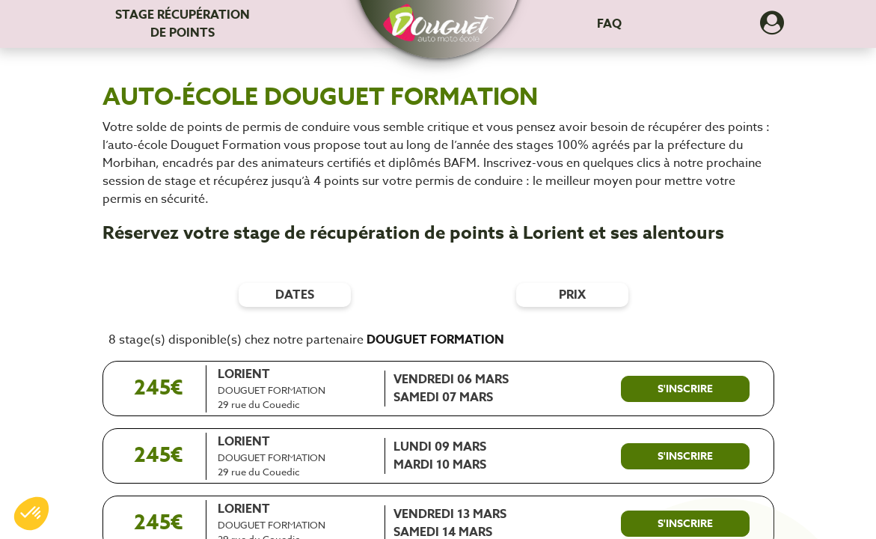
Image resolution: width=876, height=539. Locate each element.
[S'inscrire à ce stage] (685, 389)
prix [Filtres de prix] (572, 295)
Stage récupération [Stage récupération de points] (182, 24)
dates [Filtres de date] (294, 295)
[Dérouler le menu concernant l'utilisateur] (772, 28)
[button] (438, 16)
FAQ (609, 24)
